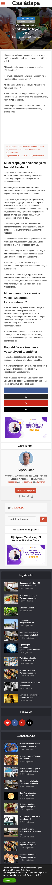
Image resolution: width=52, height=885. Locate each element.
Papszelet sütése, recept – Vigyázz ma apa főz (29, 747)
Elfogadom (9, 880)
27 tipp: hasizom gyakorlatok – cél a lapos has (30, 833)
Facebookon (12, 483)
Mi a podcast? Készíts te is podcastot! (29, 819)
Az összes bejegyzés (26, 492)
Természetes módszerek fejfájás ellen (29, 685)
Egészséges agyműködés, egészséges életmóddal (29, 648)
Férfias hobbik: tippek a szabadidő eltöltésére (29, 771)
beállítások (28, 875)
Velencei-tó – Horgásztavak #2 (26, 623)
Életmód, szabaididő (25, 22)
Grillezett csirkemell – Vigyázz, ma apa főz (28, 857)
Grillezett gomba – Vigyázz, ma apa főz (27, 673)
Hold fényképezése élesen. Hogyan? (27, 796)
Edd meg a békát (26, 609)
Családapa (26, 3)
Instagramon (26, 483)
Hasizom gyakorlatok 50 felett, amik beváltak (29, 586)
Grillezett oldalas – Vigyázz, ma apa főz (27, 807)
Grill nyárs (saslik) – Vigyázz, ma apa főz (28, 598)
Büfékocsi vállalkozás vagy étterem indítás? (28, 635)
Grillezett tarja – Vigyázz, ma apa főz (29, 759)
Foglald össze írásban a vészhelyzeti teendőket (25, 156)
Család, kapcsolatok (26, 18)
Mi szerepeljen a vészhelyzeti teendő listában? (25, 147)
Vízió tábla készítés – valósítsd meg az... (28, 661)
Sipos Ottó (22, 37)
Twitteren (41, 483)
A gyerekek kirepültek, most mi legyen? (29, 697)
